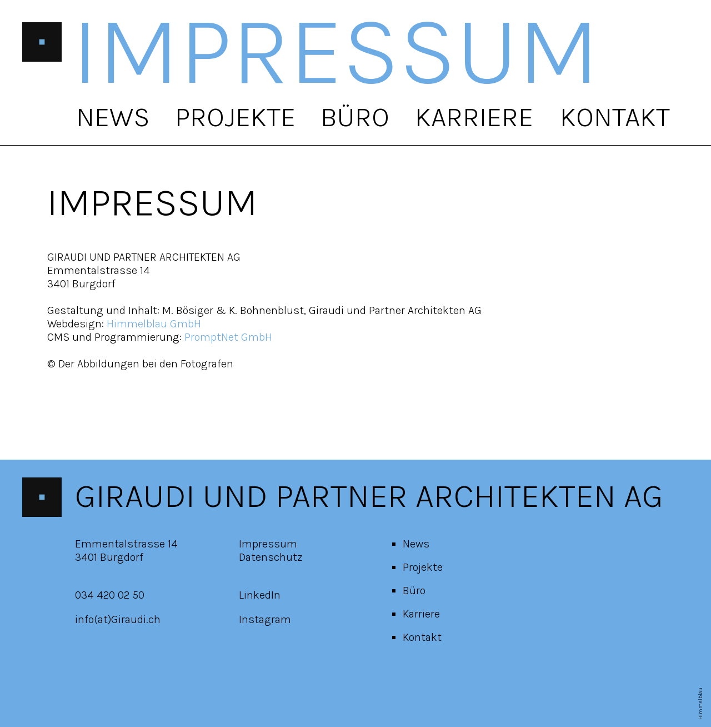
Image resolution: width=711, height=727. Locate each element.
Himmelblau (700, 704)
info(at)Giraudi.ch (118, 619)
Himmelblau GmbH (154, 323)
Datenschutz (271, 557)
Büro (355, 117)
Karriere (474, 117)
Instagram (265, 619)
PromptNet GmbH (228, 337)
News (113, 117)
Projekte (235, 117)
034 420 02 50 (109, 595)
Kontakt (615, 117)
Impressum (268, 543)
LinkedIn (260, 595)
